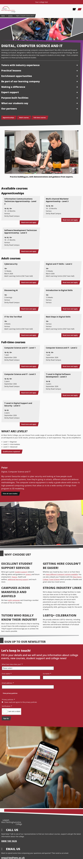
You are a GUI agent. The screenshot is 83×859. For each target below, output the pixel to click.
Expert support (10, 92)
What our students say (14, 103)
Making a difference (13, 86)
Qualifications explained (11, 452)
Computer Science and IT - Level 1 (20, 348)
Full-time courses (40, 118)
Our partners (9, 108)
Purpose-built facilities (14, 97)
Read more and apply (28, 222)
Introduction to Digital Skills (59, 290)
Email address (8, 683)
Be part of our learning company (20, 81)
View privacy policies (10, 693)
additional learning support (18, 579)
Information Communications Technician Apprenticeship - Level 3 (20, 201)
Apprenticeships (8, 118)
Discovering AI (11, 290)
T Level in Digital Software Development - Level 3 (58, 375)
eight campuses (14, 600)
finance (14, 577)
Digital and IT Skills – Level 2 (59, 264)
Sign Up (6, 718)
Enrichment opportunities (16, 76)
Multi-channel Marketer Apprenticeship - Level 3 (57, 200)
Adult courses (24, 118)
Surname (47, 674)
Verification (7, 706)
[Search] (74, 9)
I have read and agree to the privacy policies (20, 702)
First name (6, 674)
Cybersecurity (10, 264)
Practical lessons (11, 70)
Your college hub (41, 2)
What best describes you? (12, 664)
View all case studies (10, 494)
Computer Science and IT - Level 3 (20, 374)
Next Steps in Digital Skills (58, 316)
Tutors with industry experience (20, 65)
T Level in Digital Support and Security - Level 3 (18, 404)
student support (21, 572)
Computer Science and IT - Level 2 (61, 348)
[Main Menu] (79, 9)
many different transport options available (62, 574)
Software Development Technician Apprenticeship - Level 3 (20, 231)
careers (28, 574)
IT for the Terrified (13, 316)
